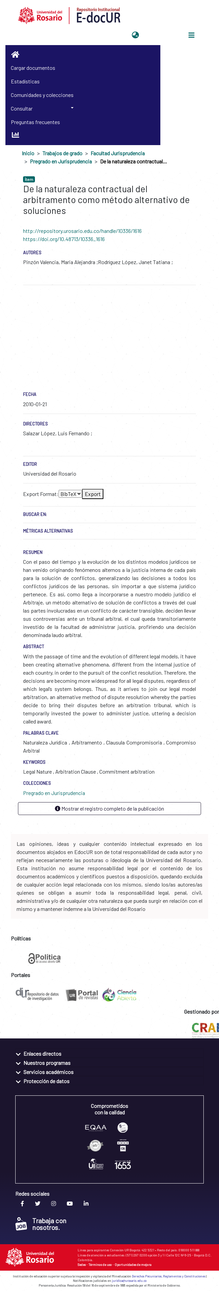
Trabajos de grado (62, 153)
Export (93, 494)
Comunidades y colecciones (42, 95)
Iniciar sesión (158, 35)
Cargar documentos (33, 67)
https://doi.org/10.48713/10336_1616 (64, 239)
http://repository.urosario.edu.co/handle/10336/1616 (82, 230)
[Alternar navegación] (191, 35)
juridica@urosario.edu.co (129, 1281)
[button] (135, 35)
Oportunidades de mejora (133, 1265)
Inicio (28, 153)
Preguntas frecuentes (35, 122)
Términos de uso (100, 1265)
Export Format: (41, 494)
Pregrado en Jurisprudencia (61, 161)
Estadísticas (25, 81)
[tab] (109, 1053)
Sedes (82, 1265)
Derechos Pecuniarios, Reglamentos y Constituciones (168, 1276)
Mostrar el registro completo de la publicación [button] (109, 808)
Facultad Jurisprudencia (118, 153)
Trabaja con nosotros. (40, 1224)
